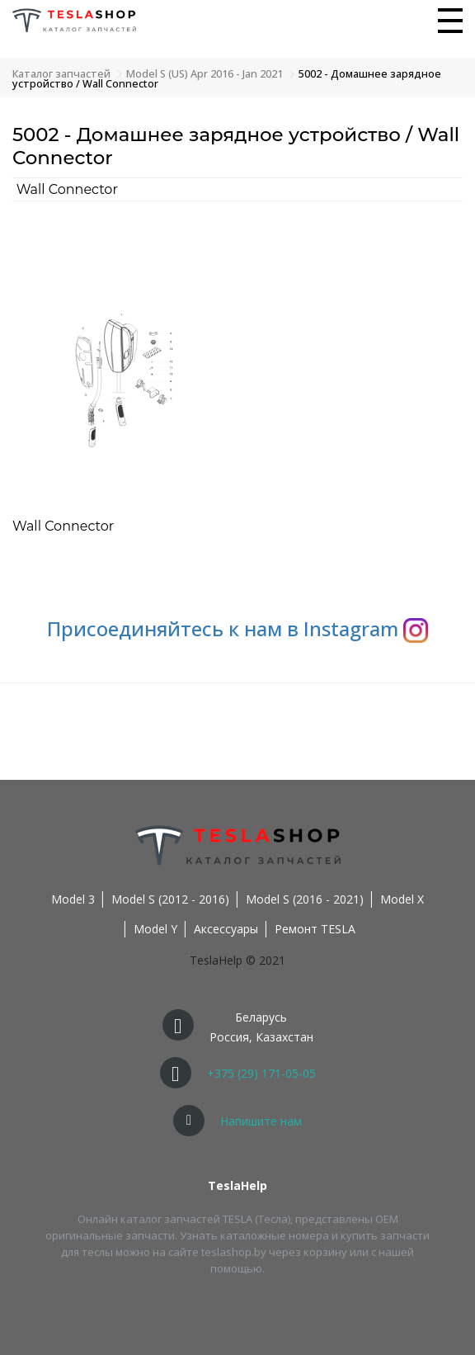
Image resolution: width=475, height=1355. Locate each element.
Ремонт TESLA (315, 929)
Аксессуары (226, 929)
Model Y (155, 929)
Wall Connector (67, 189)
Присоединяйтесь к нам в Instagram (237, 628)
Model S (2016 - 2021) (305, 899)
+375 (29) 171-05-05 (261, 1073)
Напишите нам (261, 1121)
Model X (402, 899)
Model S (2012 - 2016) (170, 899)
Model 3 (73, 899)
